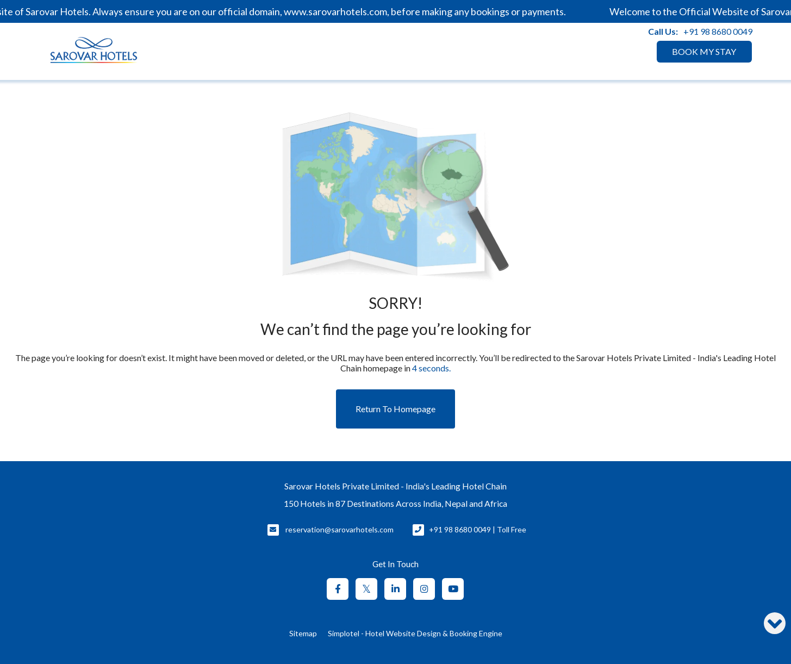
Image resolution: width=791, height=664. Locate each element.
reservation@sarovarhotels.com (339, 529)
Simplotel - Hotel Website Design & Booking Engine (415, 633)
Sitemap (303, 633)
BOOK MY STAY (704, 51)
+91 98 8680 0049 (717, 31)
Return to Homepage (395, 409)
